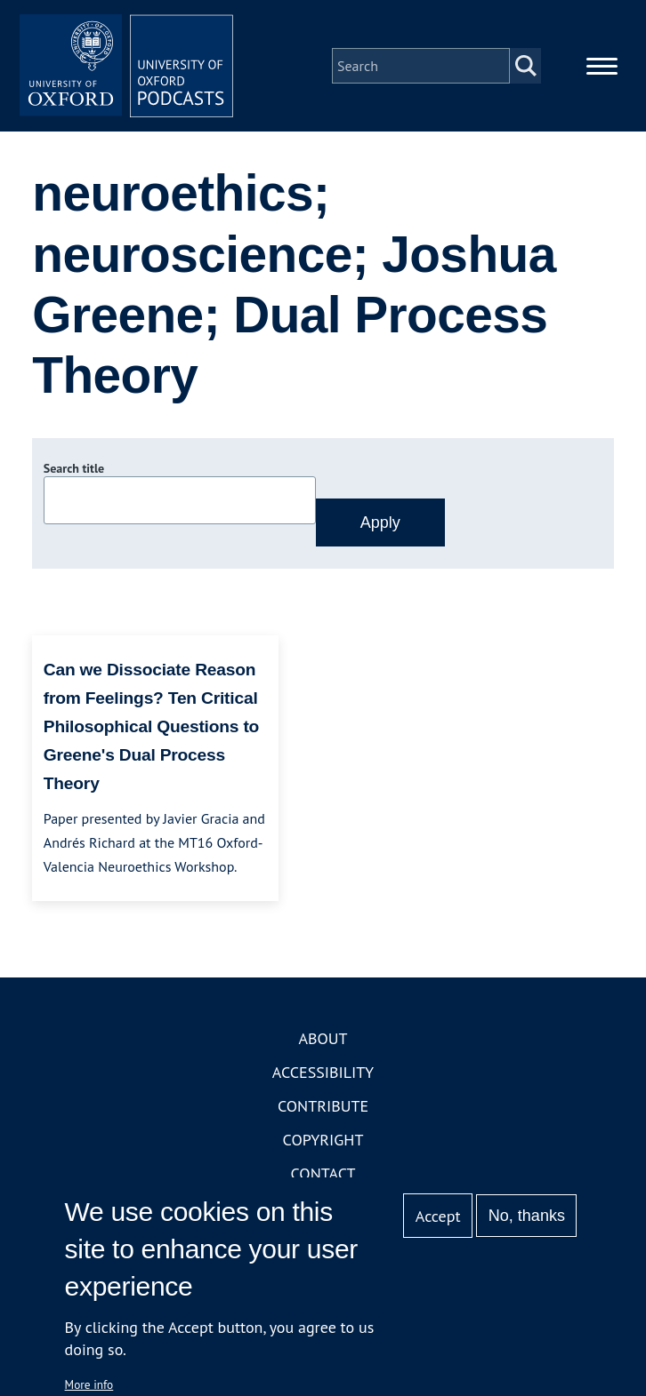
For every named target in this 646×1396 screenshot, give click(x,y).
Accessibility (323, 1072)
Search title (74, 468)
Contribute (323, 1106)
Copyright (323, 1139)
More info (89, 1384)
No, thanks (527, 1215)
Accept (438, 1216)
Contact (323, 1173)
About (322, 1038)
